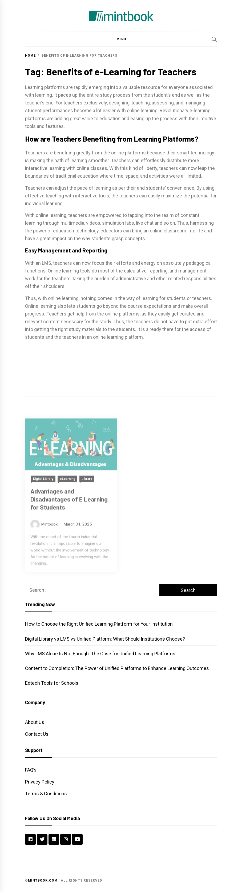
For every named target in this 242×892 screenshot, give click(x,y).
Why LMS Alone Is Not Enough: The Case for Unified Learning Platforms (100, 653)
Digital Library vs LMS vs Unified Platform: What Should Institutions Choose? (105, 639)
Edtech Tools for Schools (51, 683)
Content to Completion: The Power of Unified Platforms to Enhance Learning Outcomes (117, 668)
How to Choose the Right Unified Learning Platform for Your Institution (99, 624)
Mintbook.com (43, 880)
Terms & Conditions (46, 793)
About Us (34, 722)
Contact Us (37, 734)
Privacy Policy (39, 782)
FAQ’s (31, 770)
